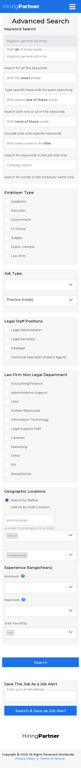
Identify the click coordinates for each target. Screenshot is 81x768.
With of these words (24, 49)
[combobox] (40, 285)
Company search (19, 165)
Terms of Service (52, 758)
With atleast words (32, 100)
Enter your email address (25, 689)
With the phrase (24, 78)
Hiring (21, 6)
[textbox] (40, 285)
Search (40, 662)
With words (28, 122)
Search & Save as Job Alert (40, 711)
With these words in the (29, 143)
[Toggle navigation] (72, 6)
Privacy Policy (25, 758)
